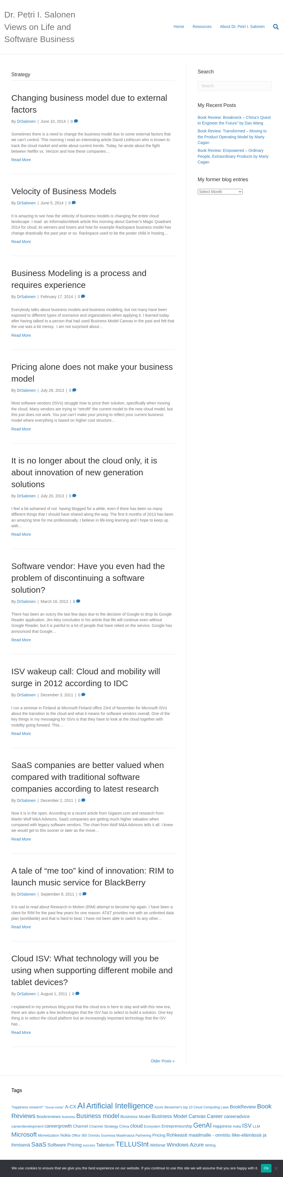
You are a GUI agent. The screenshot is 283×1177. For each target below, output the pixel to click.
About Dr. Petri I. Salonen (242, 26)
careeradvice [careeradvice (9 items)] (237, 1116)
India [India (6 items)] (237, 1126)
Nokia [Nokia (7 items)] (65, 1135)
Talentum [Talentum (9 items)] (105, 1145)
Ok (266, 1168)
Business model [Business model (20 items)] (97, 1115)
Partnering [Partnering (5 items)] (143, 1135)
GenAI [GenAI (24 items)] (202, 1125)
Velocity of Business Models (63, 191)
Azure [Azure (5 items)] (159, 1107)
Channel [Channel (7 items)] (80, 1126)
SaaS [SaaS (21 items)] (39, 1144)
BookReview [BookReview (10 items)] (243, 1107)
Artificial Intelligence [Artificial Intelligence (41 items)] (119, 1106)
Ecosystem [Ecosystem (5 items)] (152, 1126)
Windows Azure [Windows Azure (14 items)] (185, 1145)
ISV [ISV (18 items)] (247, 1125)
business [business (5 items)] (68, 1117)
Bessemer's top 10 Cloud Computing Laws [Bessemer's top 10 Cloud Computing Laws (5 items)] (196, 1107)
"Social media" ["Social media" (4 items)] (54, 1107)
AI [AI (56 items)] (81, 1105)
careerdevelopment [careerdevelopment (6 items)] (27, 1126)
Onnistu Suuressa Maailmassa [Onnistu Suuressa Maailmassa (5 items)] (111, 1135)
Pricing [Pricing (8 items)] (158, 1135)
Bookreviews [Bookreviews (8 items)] (48, 1116)
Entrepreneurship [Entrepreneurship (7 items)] (177, 1126)
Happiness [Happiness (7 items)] (222, 1126)
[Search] (274, 26)
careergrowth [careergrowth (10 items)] (58, 1126)
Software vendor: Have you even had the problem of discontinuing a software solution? (88, 577)
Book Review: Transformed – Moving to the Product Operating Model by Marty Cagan (232, 137)
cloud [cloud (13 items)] (136, 1126)
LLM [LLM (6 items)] (256, 1126)
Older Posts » (163, 1061)
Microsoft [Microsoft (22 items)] (24, 1134)
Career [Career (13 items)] (215, 1116)
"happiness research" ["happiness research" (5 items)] (27, 1107)
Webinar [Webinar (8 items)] (158, 1145)
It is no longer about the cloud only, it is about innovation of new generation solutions (84, 472)
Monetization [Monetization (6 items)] (48, 1135)
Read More (21, 159)
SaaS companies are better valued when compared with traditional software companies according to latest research (87, 776)
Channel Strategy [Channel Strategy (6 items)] (103, 1126)
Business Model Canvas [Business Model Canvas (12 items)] (178, 1116)
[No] (276, 1168)
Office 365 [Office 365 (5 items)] (79, 1135)
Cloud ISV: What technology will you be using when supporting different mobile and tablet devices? (92, 970)
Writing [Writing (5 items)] (210, 1145)
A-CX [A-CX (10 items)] (70, 1107)
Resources (202, 26)
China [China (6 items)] (124, 1126)
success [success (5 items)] (89, 1145)
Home (179, 26)
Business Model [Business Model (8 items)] (135, 1116)
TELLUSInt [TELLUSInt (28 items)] (132, 1144)
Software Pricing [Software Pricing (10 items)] (64, 1145)
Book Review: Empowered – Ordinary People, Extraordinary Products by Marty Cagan (233, 156)
